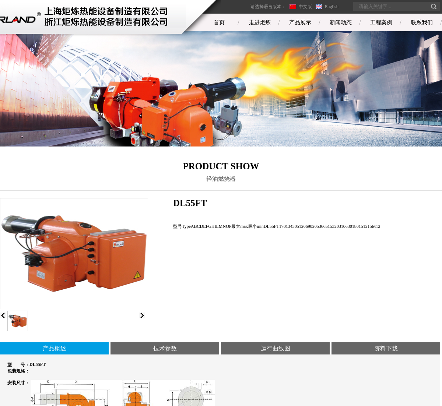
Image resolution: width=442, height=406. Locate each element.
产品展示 (300, 22)
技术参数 (165, 348)
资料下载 (386, 348)
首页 (219, 22)
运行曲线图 (275, 348)
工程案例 (381, 22)
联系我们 (422, 22)
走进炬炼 (260, 22)
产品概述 (54, 348)
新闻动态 (341, 22)
